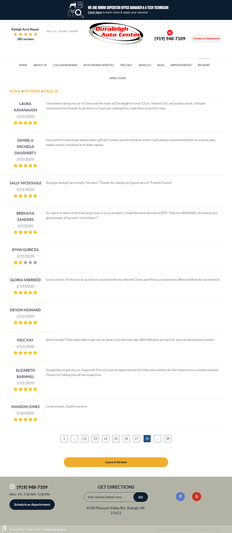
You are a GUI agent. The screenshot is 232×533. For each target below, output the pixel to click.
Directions (117, 78)
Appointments (181, 65)
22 (85, 438)
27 (137, 438)
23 (95, 438)
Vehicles (144, 65)
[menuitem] (23, 64)
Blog (161, 65)
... (74, 438)
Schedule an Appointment (206, 38)
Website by (54, 529)
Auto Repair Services (99, 65)
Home (23, 65)
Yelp (196, 496)
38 (168, 438)
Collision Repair (65, 65)
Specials (126, 65)
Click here (95, 12)
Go (140, 497)
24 (105, 438)
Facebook (180, 496)
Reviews (204, 65)
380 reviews (25, 39)
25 (116, 438)
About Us (40, 65)
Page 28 (51, 91)
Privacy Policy (16, 529)
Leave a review (116, 462)
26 (126, 438)
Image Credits (33, 529)
